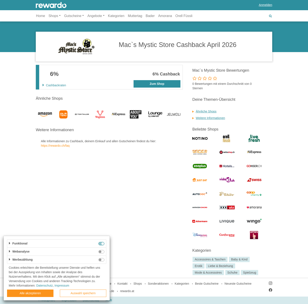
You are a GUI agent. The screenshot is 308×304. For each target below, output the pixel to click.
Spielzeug (249, 272)
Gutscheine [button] (72, 16)
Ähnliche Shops (206, 111)
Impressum (62, 285)
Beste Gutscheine (207, 283)
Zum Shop (157, 83)
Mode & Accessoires (208, 272)
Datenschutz (44, 285)
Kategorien (116, 16)
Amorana (165, 16)
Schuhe (232, 272)
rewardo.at (127, 291)
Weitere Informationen (210, 118)
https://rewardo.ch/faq (55, 145)
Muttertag (135, 16)
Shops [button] (53, 16)
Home (40, 16)
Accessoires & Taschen (210, 259)
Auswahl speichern (83, 293)
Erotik (198, 266)
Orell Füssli (183, 16)
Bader (150, 16)
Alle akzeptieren (30, 293)
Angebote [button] (94, 16)
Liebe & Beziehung (220, 266)
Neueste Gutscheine (238, 283)
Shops (137, 283)
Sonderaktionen (158, 283)
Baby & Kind (239, 259)
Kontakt (122, 283)
